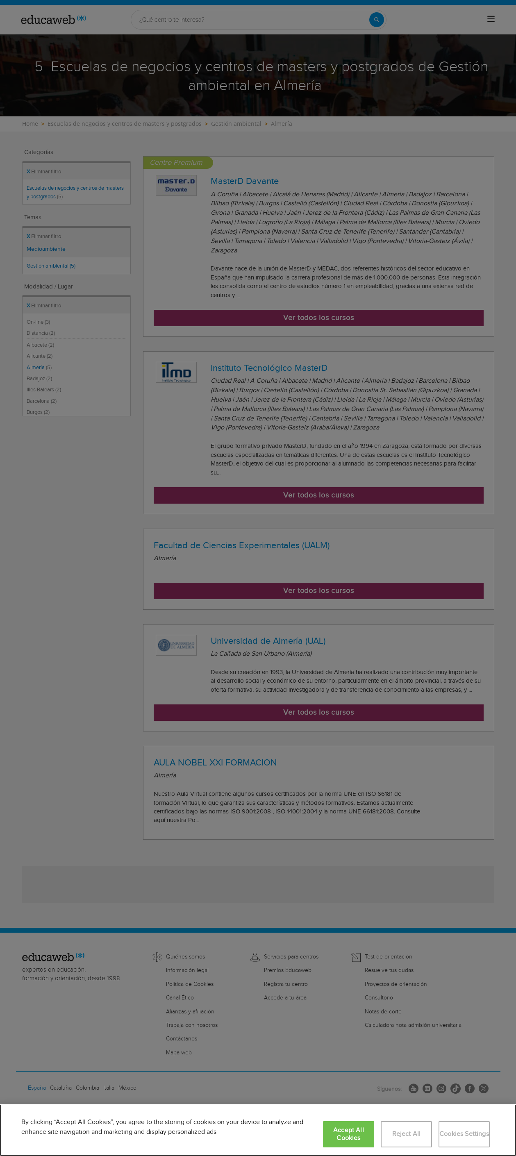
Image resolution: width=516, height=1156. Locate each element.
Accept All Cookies (348, 1134)
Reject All (406, 1134)
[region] (258, 1130)
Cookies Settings (464, 1134)
